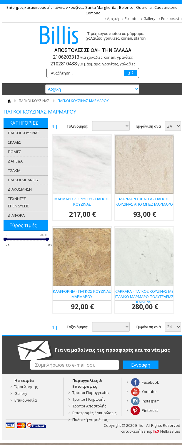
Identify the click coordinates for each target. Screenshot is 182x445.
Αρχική (113, 18)
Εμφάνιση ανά (148, 126)
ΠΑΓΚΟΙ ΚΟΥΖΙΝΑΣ (34, 100)
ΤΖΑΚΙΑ (14, 170)
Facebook (150, 382)
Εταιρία (131, 18)
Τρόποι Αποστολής (89, 406)
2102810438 (63, 63)
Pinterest (150, 410)
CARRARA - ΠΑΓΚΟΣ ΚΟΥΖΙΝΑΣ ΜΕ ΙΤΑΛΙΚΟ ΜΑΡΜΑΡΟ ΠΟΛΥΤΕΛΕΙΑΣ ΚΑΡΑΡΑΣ (144, 296)
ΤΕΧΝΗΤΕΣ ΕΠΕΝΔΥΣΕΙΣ (18, 202)
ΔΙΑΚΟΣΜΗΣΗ (20, 189)
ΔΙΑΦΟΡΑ (16, 215)
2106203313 (66, 57)
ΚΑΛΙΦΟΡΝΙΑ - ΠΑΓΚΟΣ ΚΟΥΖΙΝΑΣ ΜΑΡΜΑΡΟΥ (82, 294)
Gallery (149, 18)
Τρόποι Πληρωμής (88, 399)
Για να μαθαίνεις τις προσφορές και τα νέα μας (112, 350)
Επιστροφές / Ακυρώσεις (94, 412)
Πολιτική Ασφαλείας (90, 419)
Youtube (149, 391)
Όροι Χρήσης (26, 386)
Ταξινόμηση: (77, 126)
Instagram (151, 401)
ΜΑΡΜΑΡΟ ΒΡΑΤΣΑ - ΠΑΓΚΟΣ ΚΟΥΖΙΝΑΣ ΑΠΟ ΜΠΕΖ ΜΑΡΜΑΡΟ (144, 201)
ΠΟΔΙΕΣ (14, 151)
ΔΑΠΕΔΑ (15, 161)
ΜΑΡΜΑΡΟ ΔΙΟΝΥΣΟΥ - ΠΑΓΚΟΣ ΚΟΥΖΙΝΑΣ (81, 201)
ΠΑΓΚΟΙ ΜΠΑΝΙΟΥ (23, 179)
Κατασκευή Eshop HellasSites (150, 431)
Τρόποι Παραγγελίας (90, 392)
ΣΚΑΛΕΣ (14, 142)
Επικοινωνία (171, 18)
